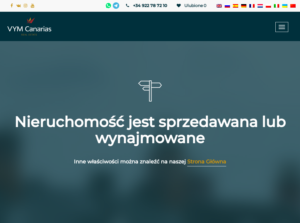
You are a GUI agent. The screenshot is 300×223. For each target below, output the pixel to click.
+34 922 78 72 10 (146, 5)
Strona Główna (206, 161)
